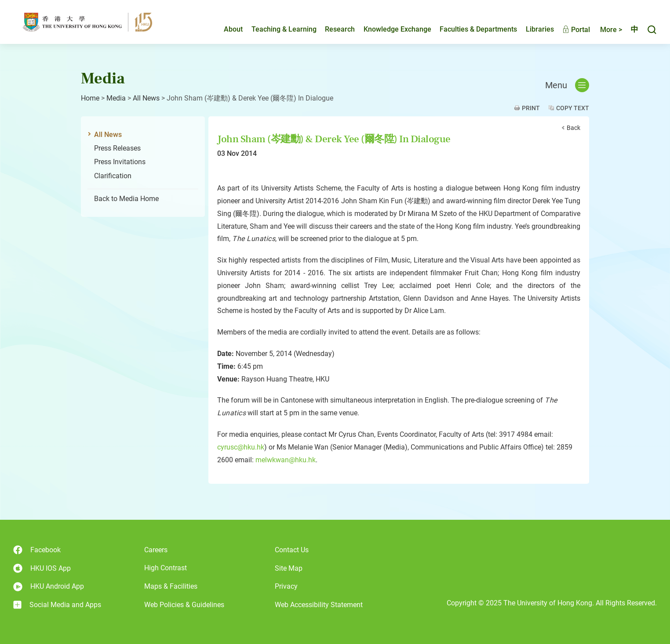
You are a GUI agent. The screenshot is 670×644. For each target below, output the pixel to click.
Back (573, 127)
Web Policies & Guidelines (184, 605)
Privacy (286, 586)
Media (116, 98)
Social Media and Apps (57, 605)
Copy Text (572, 108)
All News (146, 98)
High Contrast (165, 568)
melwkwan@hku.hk (285, 460)
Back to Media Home (126, 198)
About (225, 29)
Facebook (37, 549)
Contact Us (292, 550)
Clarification (112, 176)
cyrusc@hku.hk (240, 447)
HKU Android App (48, 586)
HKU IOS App (42, 568)
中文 (630, 29)
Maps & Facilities (170, 586)
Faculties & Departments (471, 29)
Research (332, 29)
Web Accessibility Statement (319, 605)
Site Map (288, 568)
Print (531, 108)
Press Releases (117, 148)
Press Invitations (120, 162)
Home (90, 98)
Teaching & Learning (276, 29)
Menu (567, 85)
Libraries (532, 29)
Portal (569, 29)
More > (604, 29)
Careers (156, 550)
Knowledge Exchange (390, 29)
